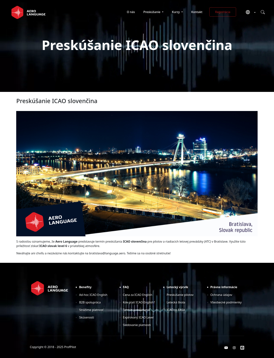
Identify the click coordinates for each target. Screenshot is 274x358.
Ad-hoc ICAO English (93, 295)
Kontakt (196, 12)
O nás (131, 12)
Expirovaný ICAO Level (138, 317)
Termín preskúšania (136, 310)
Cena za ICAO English (137, 295)
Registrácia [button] (222, 12)
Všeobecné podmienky (226, 302)
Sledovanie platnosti (137, 325)
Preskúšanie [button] (152, 12)
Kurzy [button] (176, 12)
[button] (249, 12)
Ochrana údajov (221, 295)
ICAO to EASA (176, 310)
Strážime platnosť (91, 310)
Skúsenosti (86, 317)
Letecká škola (176, 302)
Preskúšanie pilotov (180, 295)
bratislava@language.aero (107, 253)
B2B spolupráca (90, 302)
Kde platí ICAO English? (139, 302)
